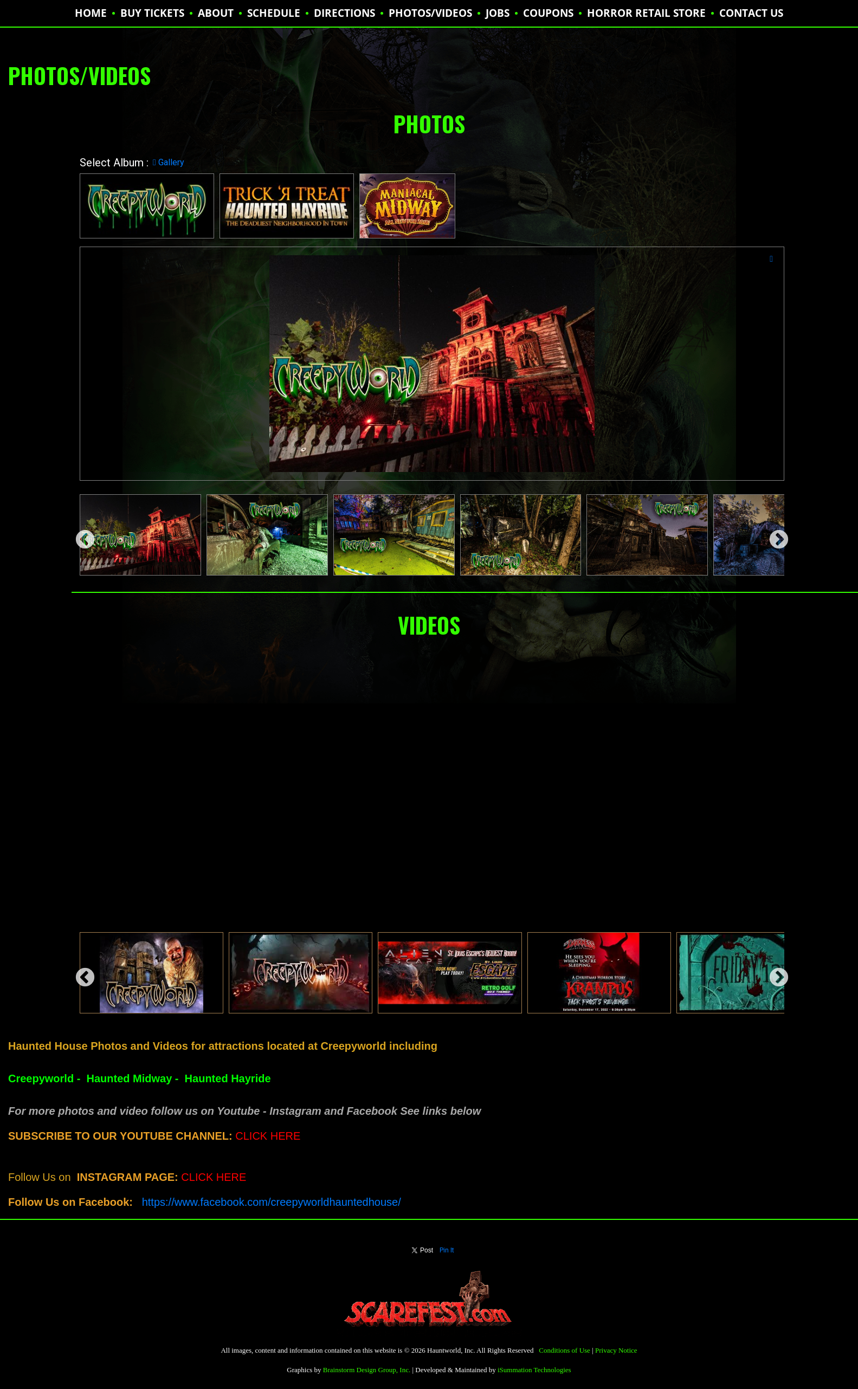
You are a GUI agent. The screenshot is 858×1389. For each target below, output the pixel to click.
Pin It (447, 1250)
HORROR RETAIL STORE (646, 13)
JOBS (497, 13)
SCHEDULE (273, 13)
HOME (91, 13)
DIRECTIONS (344, 13)
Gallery (168, 162)
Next (773, 534)
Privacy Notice (616, 1350)
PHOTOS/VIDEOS (430, 13)
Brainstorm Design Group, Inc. (366, 1370)
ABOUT (216, 13)
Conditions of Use (564, 1350)
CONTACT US (751, 13)
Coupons (548, 13)
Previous (79, 534)
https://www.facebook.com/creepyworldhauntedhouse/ (271, 1202)
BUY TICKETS (152, 13)
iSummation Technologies (534, 1370)
